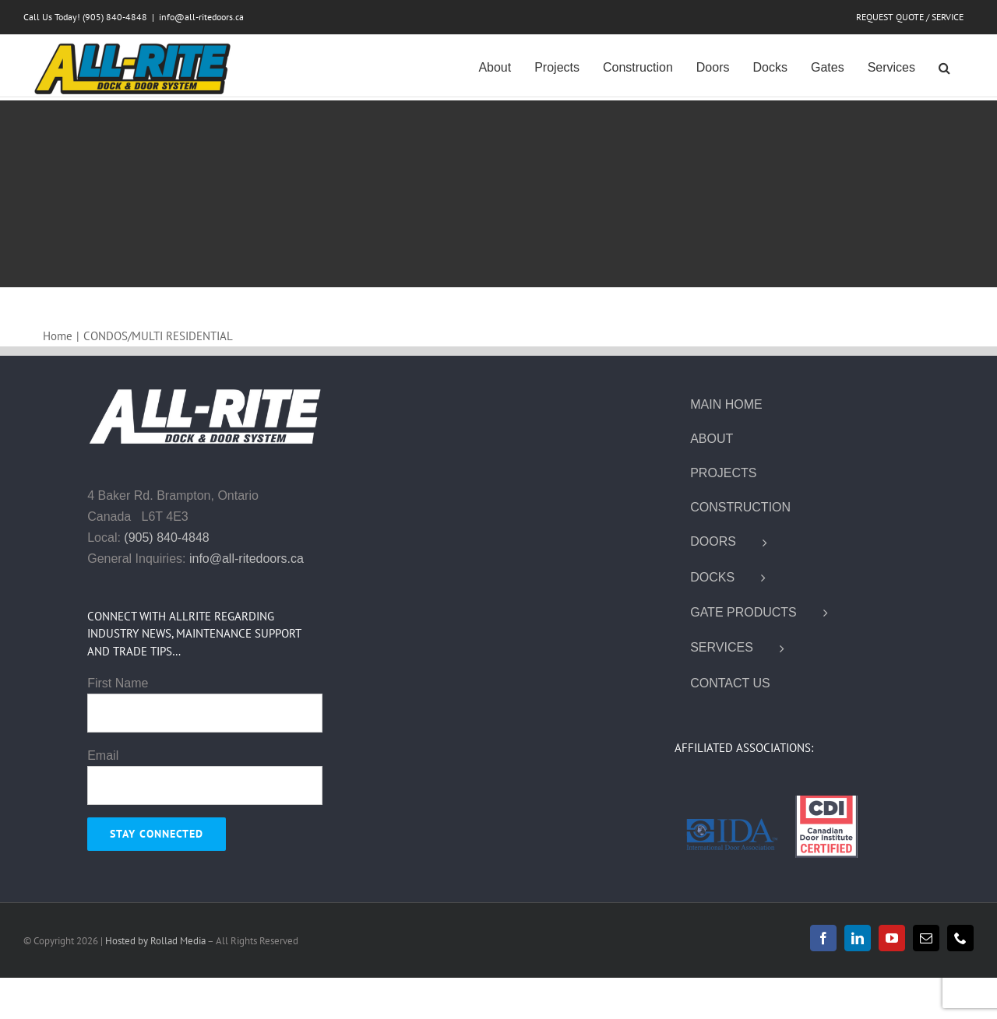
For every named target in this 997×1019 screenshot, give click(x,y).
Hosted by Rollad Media (156, 940)
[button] (944, 66)
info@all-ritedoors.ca (201, 17)
